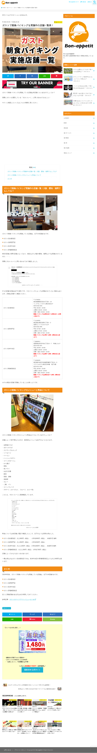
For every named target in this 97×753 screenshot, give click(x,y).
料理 (65, 122)
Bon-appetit (38, 750)
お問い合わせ (83, 1)
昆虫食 (66, 126)
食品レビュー (68, 150)
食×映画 (66, 136)
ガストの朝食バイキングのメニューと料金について (24, 175)
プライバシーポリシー (20, 750)
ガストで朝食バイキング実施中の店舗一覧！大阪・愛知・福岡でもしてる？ (32, 171)
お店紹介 (66, 117)
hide (34, 167)
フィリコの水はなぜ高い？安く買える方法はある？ (78, 87)
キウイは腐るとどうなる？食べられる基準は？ (78, 71)
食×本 (65, 141)
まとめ (9, 178)
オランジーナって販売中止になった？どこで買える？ (78, 79)
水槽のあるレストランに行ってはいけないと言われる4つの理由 (78, 102)
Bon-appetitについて (74, 1)
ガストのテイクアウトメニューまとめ (22, 599)
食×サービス (7, 608)
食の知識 (66, 146)
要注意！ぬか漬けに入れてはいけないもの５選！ (78, 94)
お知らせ (90, 1)
